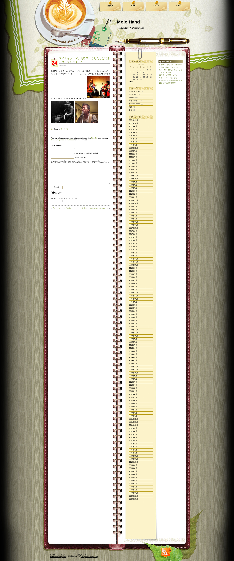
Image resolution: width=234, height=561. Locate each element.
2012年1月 (133, 416)
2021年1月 (133, 145)
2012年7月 (133, 397)
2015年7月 (133, 308)
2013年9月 (133, 376)
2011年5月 (133, 440)
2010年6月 (133, 474)
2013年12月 (133, 366)
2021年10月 (133, 123)
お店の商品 (133, 94)
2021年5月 (133, 135)
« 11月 (131, 82)
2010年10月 (133, 462)
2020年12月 (133, 148)
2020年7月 (133, 157)
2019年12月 (133, 175)
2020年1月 (133, 172)
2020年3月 (133, 166)
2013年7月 (133, 382)
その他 (131, 97)
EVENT (156, 6)
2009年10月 (133, 499)
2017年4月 (133, 246)
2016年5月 (133, 280)
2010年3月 (133, 483)
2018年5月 (133, 209)
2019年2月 (133, 194)
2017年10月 (133, 228)
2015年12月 (133, 292)
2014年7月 (133, 345)
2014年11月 (133, 333)
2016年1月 (133, 289)
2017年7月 (133, 237)
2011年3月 (133, 446)
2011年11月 (133, 422)
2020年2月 (133, 169)
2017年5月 (133, 243)
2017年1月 (133, 255)
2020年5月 (133, 160)
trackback (70, 140)
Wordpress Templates (58, 557)
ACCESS (179, 6)
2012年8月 (133, 394)
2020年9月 (133, 151)
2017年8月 (133, 234)
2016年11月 (133, 262)
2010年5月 (133, 477)
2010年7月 (133, 471)
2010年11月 (133, 459)
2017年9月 (133, 231)
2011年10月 (133, 425)
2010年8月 (133, 468)
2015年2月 (133, 323)
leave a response (57, 140)
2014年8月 (133, 342)
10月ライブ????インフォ (168, 75)
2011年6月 (133, 437)
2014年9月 (133, 339)
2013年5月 (133, 388)
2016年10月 (133, 265)
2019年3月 (133, 191)
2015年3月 (133, 320)
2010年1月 (133, 490)
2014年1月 (133, 363)
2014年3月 (133, 357)
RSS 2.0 (94, 138)
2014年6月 (133, 348)
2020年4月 (133, 163)
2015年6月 (133, 311)
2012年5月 (133, 403)
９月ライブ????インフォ (168, 78)
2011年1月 (133, 453)
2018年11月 (133, 200)
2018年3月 (133, 212)
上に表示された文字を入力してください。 (66, 198)
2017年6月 (133, 240)
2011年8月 (133, 431)
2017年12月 (133, 222)
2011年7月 (133, 434)
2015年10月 (133, 299)
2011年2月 (133, 450)
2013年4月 (133, 391)
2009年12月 (133, 493)
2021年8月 (133, 126)
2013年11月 (133, 369)
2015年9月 (133, 302)
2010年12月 (133, 456)
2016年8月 (133, 271)
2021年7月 (133, 129)
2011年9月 (133, 428)
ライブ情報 (133, 101)
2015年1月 (133, 326)
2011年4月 (133, 443)
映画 (130, 107)
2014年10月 (133, 336)
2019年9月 (133, 182)
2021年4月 (133, 139)
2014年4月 (133, 354)
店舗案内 (110, 6)
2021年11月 (133, 120)
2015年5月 (133, 314)
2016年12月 (133, 259)
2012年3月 (133, 410)
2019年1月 (133, 197)
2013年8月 (133, 379)
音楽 (130, 110)
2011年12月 (133, 419)
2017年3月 (133, 249)
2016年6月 (133, 277)
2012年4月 (133, 406)
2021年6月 (133, 132)
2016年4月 (133, 283)
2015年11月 (133, 296)
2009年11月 (133, 496)
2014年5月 (133, 351)
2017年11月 (133, 225)
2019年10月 (133, 178)
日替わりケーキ (135, 104)
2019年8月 (133, 185)
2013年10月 (133, 373)
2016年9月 (133, 268)
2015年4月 (133, 317)
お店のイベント (135, 91)
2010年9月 (133, 465)
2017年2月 (133, 253)
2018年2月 (133, 216)
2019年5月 (133, 188)
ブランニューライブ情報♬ (61, 208)
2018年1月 (133, 219)
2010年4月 (133, 480)
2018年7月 (133, 206)
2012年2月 (133, 413)
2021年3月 (133, 142)
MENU (133, 6)
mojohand (62, 65)
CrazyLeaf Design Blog (89, 557)
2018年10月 (133, 203)
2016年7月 (133, 274)
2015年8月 (133, 305)
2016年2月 (133, 286)
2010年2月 (133, 487)
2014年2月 (133, 360)
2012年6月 (133, 400)
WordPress (85, 555)
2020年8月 (133, 154)
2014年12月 (133, 330)
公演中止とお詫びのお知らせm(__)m (95, 208)
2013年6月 (133, 385)
